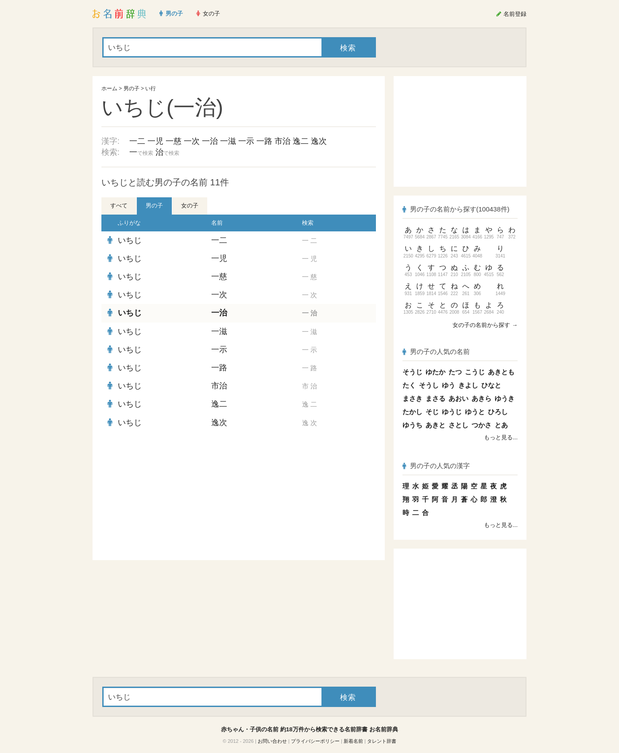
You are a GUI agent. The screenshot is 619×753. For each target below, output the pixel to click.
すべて (119, 205)
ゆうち (412, 425)
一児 (155, 141)
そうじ (412, 372)
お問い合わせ (272, 741)
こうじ (475, 372)
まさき (412, 398)
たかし (412, 411)
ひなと (491, 385)
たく (409, 385)
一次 (192, 141)
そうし (429, 385)
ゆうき (505, 398)
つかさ (481, 425)
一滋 (228, 141)
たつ (455, 372)
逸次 (319, 141)
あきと (435, 425)
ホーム (109, 88)
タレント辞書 (381, 741)
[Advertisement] (167, 496)
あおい (458, 398)
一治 (210, 141)
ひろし (498, 411)
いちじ (130, 240)
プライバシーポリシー (315, 741)
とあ (501, 425)
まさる (435, 398)
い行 (150, 88)
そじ (432, 411)
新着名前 (353, 741)
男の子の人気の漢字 (436, 465)
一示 (246, 141)
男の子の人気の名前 (436, 351)
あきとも (501, 372)
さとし (458, 425)
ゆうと (475, 411)
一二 (137, 141)
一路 (264, 141)
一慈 (174, 141)
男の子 (131, 88)
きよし (468, 385)
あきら (481, 398)
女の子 (189, 205)
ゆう (448, 385)
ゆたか (435, 372)
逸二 (301, 141)
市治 (282, 141)
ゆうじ (452, 411)
